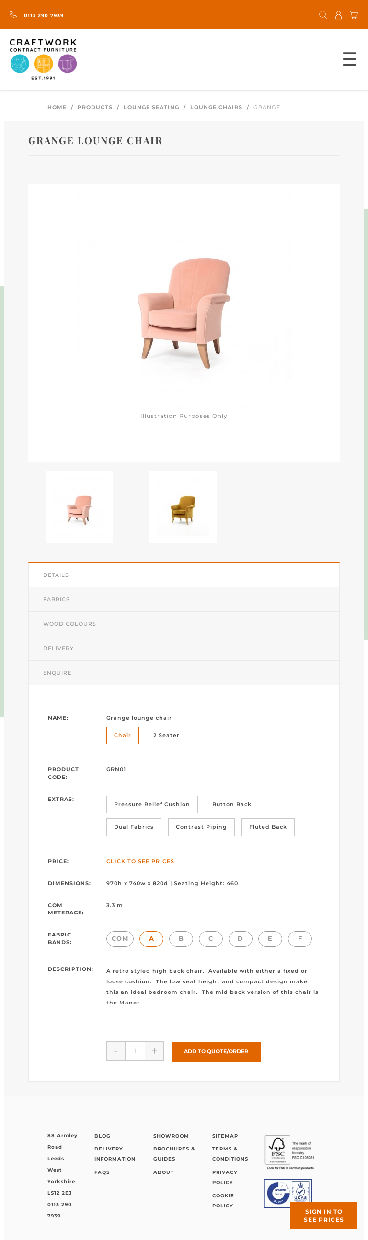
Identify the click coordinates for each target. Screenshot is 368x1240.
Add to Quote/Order (216, 1051)
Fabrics (56, 599)
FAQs (102, 1171)
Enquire (57, 672)
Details (56, 575)
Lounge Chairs (216, 107)
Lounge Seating (151, 107)
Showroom (171, 1135)
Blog (102, 1135)
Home (57, 107)
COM (120, 938)
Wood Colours (69, 623)
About (163, 1171)
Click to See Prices (140, 861)
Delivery (58, 648)
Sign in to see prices (324, 1215)
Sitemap (225, 1135)
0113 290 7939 (37, 15)
